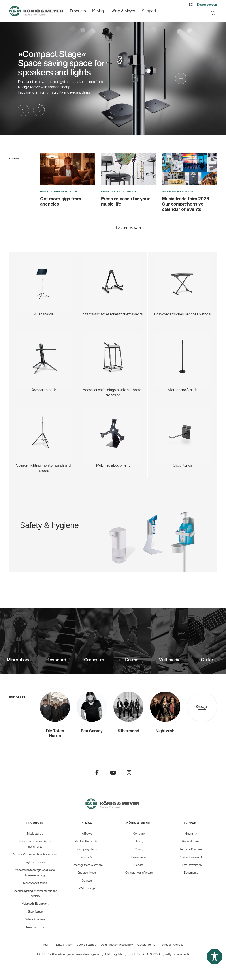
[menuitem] (78, 11)
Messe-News (171, 191)
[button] (214, 956)
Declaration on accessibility (116, 945)
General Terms (146, 945)
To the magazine (128, 227)
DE (191, 4)
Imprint (47, 945)
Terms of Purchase (171, 945)
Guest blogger (52, 191)
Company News (113, 191)
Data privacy (64, 945)
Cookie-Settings (86, 945)
